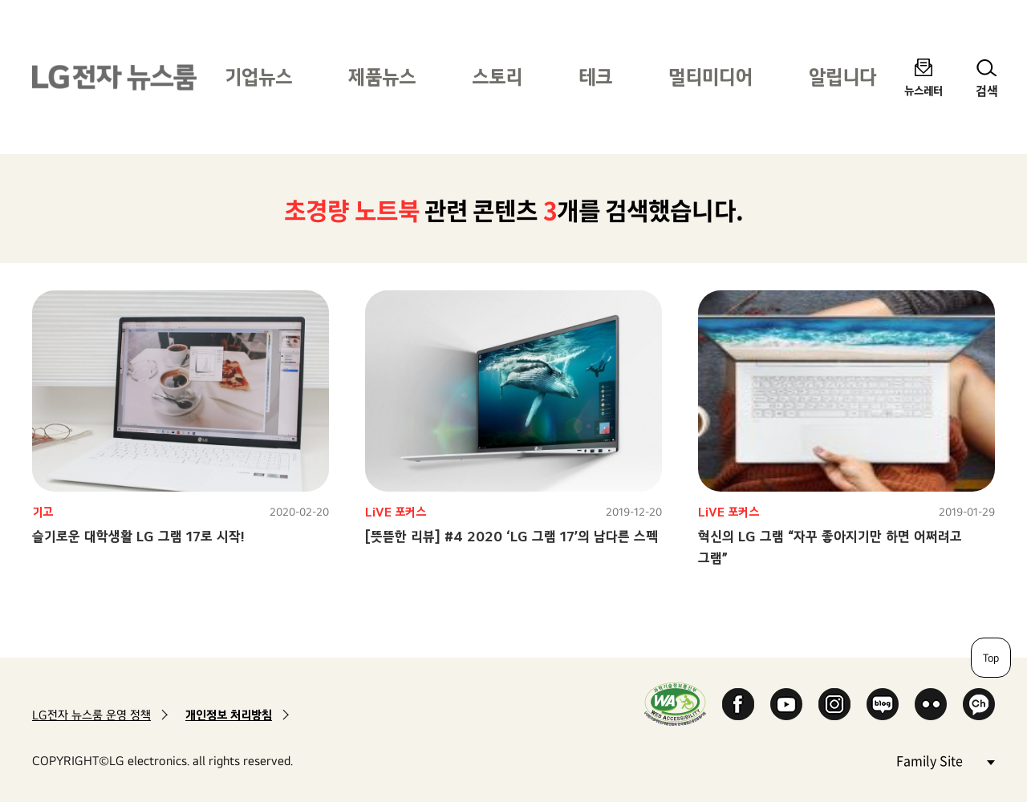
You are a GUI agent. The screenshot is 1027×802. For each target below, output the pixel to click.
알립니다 (842, 76)
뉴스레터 (923, 90)
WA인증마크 (675, 704)
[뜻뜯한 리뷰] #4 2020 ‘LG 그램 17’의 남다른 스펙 (511, 536)
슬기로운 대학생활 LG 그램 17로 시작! (138, 536)
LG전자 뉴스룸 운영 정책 (91, 715)
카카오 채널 (979, 704)
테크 (595, 76)
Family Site (945, 760)
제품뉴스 (382, 76)
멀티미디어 (710, 76)
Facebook (738, 704)
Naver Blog (883, 704)
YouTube (786, 704)
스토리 (497, 76)
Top (991, 657)
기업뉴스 (258, 76)
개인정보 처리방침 (228, 715)
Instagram (834, 704)
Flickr (931, 704)
